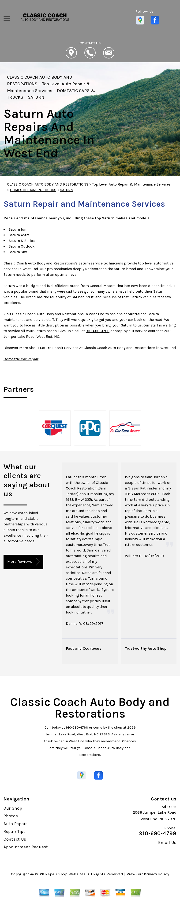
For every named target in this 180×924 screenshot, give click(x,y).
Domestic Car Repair (21, 359)
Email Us (167, 842)
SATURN (36, 97)
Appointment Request (26, 847)
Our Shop (13, 808)
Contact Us (15, 839)
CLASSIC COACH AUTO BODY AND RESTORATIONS (47, 184)
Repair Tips (15, 831)
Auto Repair (15, 823)
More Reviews (23, 562)
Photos (11, 816)
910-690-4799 (97, 331)
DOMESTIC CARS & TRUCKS (33, 190)
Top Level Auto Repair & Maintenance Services (131, 184)
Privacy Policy (156, 874)
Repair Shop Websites (65, 874)
